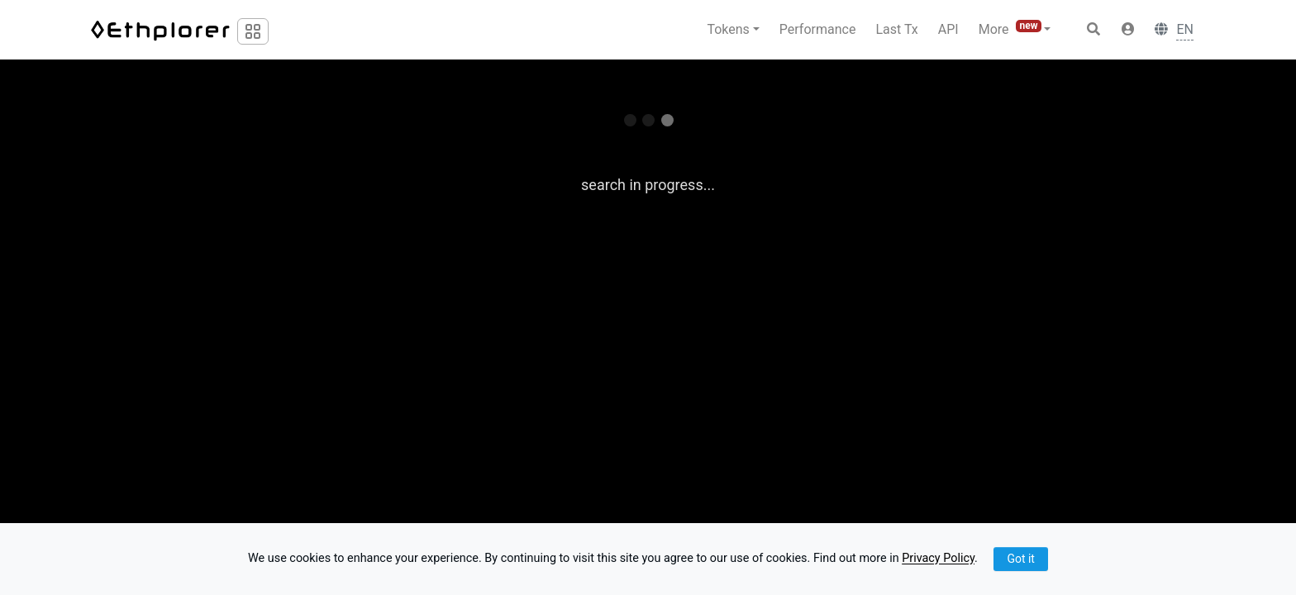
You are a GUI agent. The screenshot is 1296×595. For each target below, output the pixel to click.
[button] (1128, 29)
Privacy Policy (938, 559)
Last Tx (896, 29)
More (1012, 28)
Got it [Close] (1021, 558)
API (948, 29)
